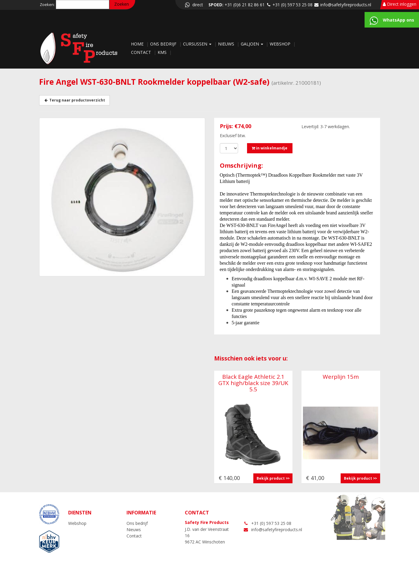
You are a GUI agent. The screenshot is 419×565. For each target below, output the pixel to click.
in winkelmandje (269, 148)
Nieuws (226, 44)
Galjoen (252, 44)
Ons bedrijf (164, 44)
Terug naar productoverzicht (74, 100)
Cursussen (198, 44)
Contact (141, 52)
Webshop (281, 44)
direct (193, 4)
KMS (163, 52)
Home (138, 44)
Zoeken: (47, 4)
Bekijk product (271, 478)
